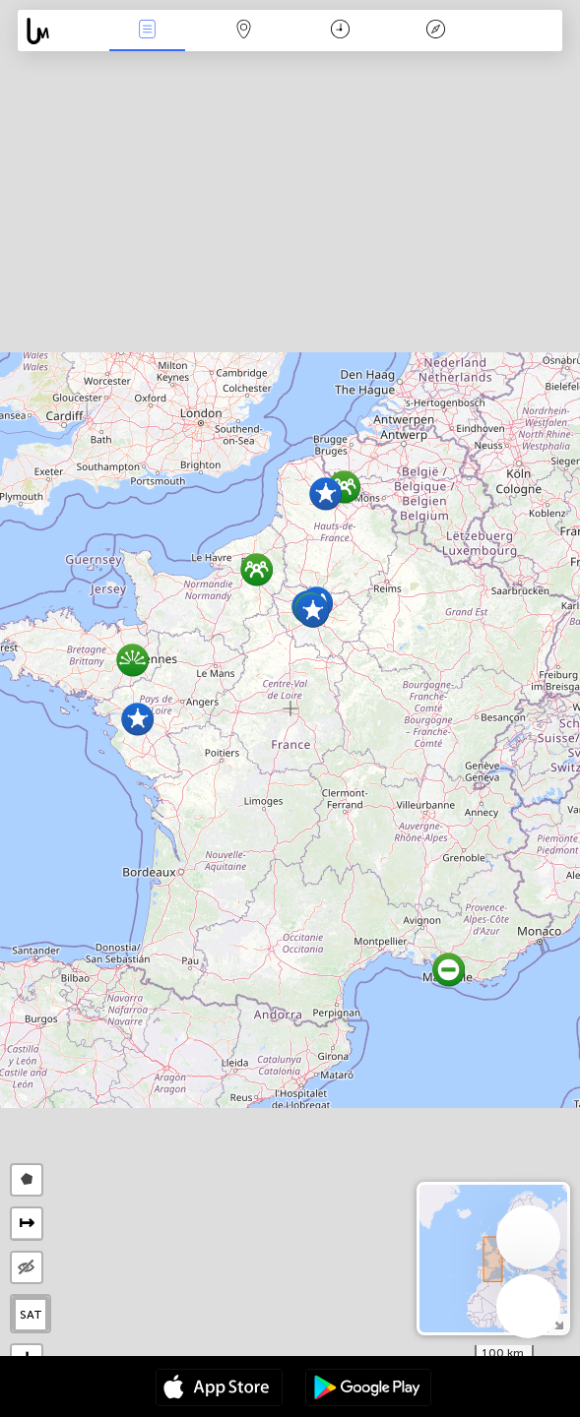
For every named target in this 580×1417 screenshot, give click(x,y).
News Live (148, 31)
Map (243, 31)
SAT (31, 1315)
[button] (312, 610)
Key (436, 31)
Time (340, 31)
